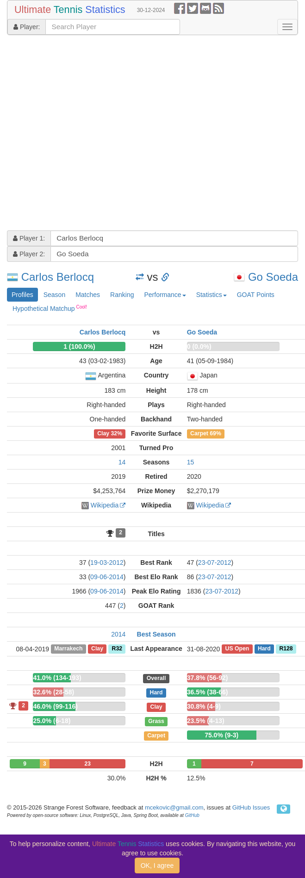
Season (54, 294)
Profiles (22, 294)
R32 (117, 649)
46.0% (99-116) (55, 706)
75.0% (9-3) (221, 735)
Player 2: (29, 254)
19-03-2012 (107, 562)
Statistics (211, 294)
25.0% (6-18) (51, 720)
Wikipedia (105, 505)
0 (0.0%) (199, 346)
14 (122, 462)
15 (190, 462)
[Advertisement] (89, 133)
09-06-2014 (107, 577)
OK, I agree (157, 865)
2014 (118, 634)
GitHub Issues (251, 807)
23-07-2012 (214, 562)
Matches (87, 294)
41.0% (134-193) (57, 677)
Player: (26, 27)
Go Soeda (273, 277)
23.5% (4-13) (205, 720)
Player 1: (29, 238)
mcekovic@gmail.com (174, 807)
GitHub (192, 815)
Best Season (156, 634)
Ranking (122, 294)
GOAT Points (255, 294)
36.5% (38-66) (207, 692)
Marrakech (68, 649)
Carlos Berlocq (57, 277)
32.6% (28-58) (53, 692)
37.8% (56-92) (207, 677)
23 (88, 764)
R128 (286, 649)
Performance (165, 294)
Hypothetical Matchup (49, 308)
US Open (237, 649)
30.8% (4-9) (204, 706)
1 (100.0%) (79, 346)
